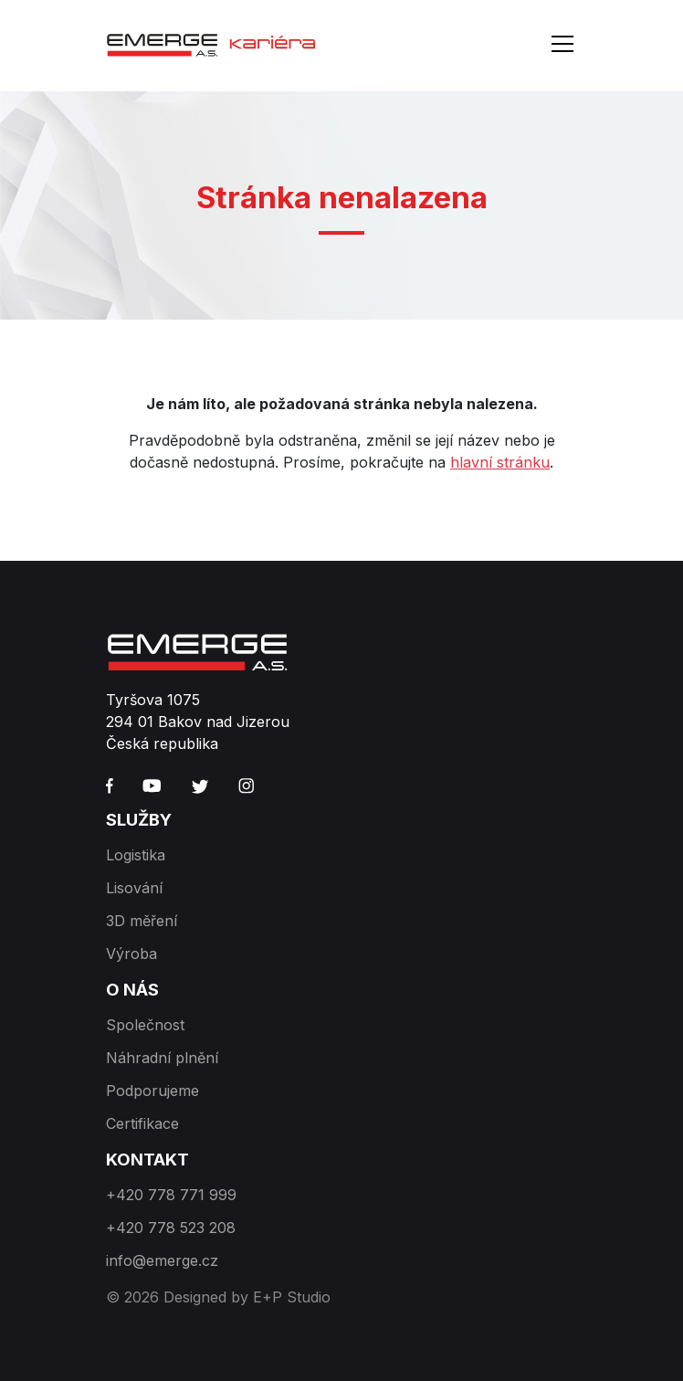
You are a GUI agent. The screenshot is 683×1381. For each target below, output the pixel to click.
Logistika (135, 855)
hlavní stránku (500, 462)
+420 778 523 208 (171, 1227)
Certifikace (142, 1123)
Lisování (134, 888)
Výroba (131, 953)
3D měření (141, 921)
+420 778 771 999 (171, 1195)
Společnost (145, 1025)
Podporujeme (152, 1090)
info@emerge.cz (162, 1260)
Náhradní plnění (162, 1058)
